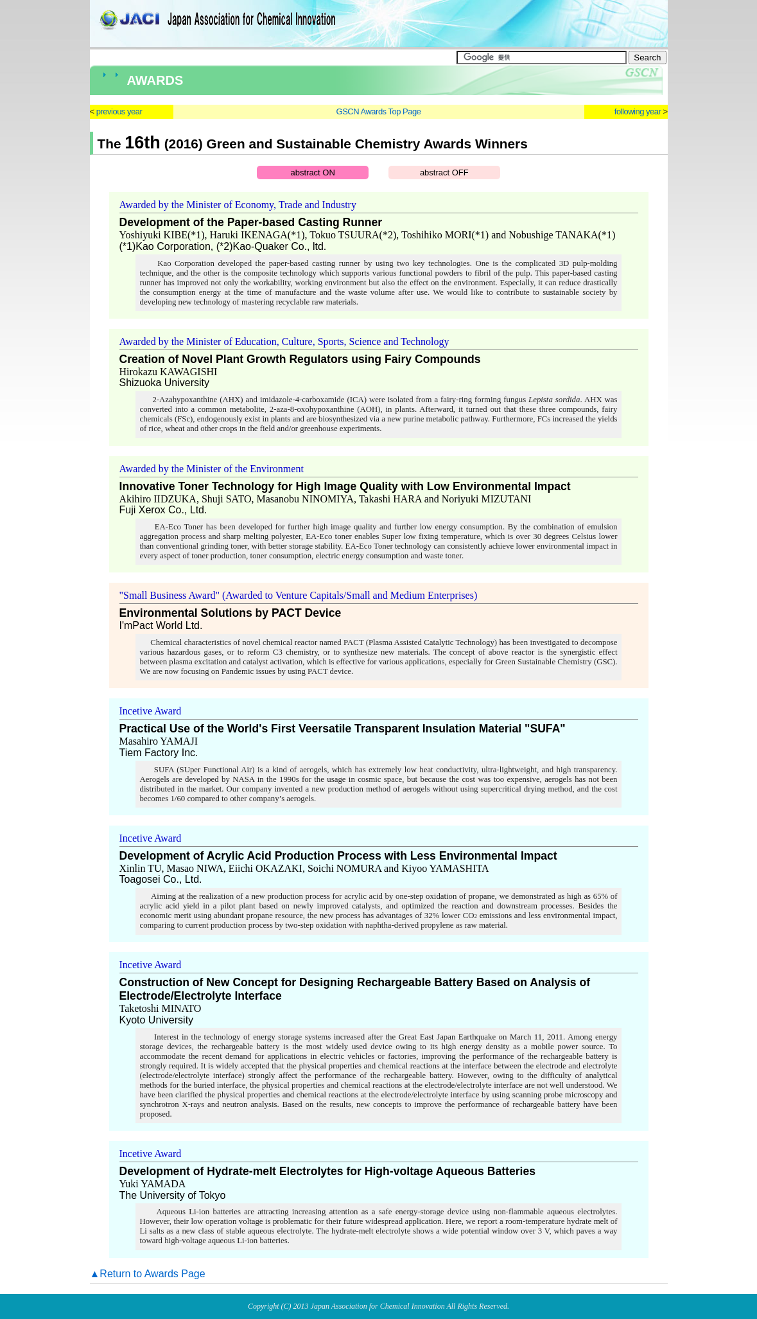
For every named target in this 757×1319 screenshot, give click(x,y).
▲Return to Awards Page (147, 1273)
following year (637, 111)
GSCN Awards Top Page (378, 111)
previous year (119, 111)
